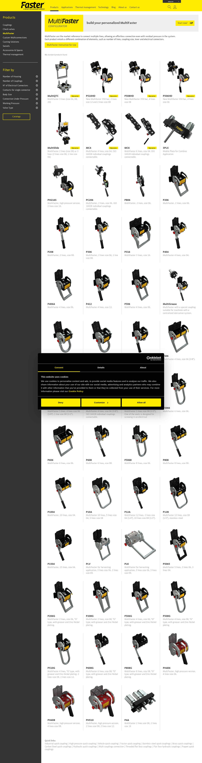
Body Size (7, 95)
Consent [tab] (59, 367)
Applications (67, 7)
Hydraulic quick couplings (85, 747)
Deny (60, 402)
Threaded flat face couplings (139, 747)
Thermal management (85, 7)
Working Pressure (11, 103)
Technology (103, 7)
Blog (114, 7)
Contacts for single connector (16, 90)
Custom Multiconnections (15, 38)
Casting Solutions (11, 42)
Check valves (9, 29)
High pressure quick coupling (83, 744)
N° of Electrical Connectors (15, 86)
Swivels (6, 46)
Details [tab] (101, 367)
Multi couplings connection (111, 747)
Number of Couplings (12, 81)
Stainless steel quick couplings (156, 744)
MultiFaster (8, 33)
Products (54, 7)
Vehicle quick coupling (108, 744)
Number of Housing (12, 77)
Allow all (141, 402)
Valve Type (8, 108)
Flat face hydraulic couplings (167, 747)
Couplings (7, 25)
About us (122, 7)
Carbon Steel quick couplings (58, 747)
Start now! (182, 23)
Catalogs (16, 117)
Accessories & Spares (13, 50)
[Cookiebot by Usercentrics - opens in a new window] (148, 358)
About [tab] (143, 367)
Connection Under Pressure (15, 99)
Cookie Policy (76, 391)
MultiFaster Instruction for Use (61, 45)
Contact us (134, 7)
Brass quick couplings (182, 744)
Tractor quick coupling (130, 744)
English (173, 1)
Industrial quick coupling (56, 744)
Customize (101, 402)
